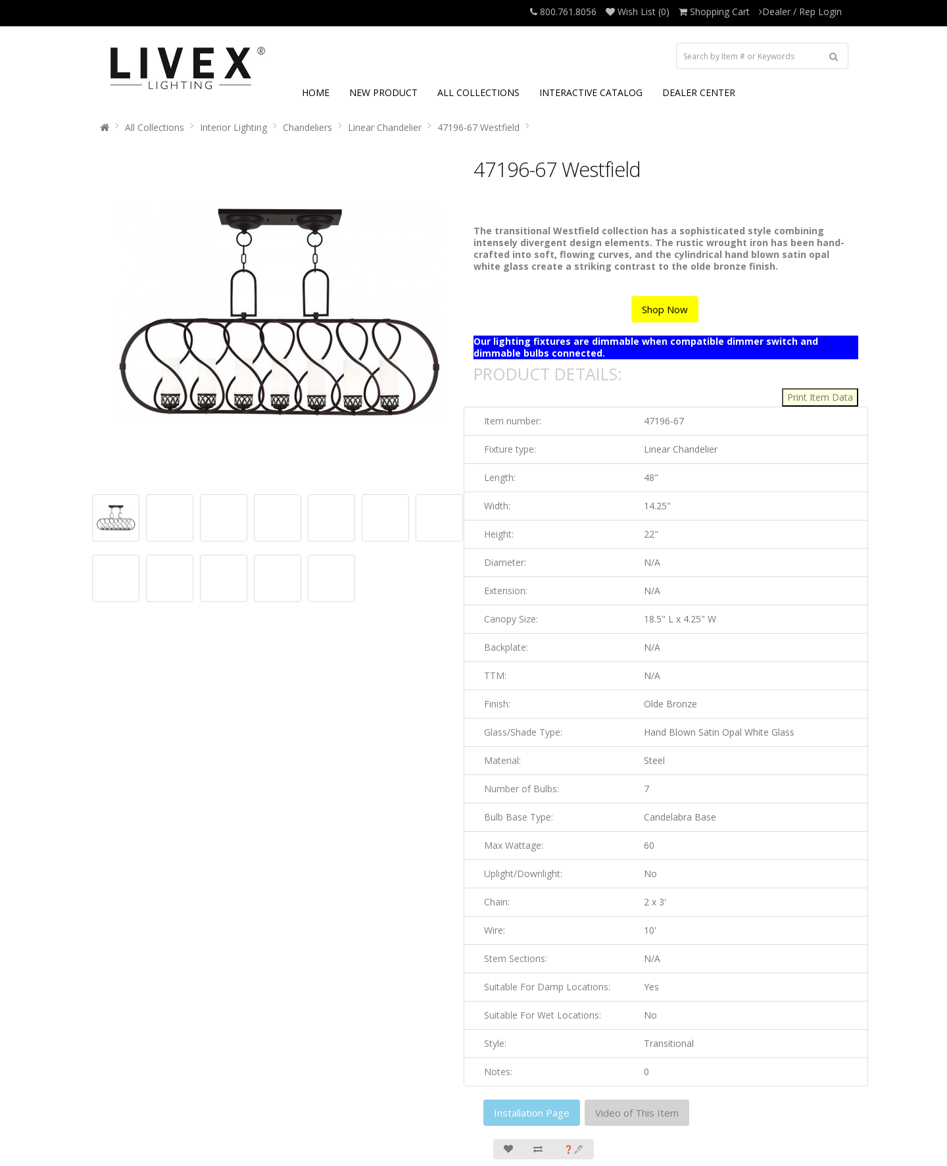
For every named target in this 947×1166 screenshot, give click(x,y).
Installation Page (532, 1112)
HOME (315, 92)
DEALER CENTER (698, 92)
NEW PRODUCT (383, 92)
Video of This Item (637, 1112)
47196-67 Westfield (478, 127)
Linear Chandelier (385, 127)
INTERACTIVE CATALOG (591, 92)
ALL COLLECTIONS (478, 92)
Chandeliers (307, 127)
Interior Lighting (233, 127)
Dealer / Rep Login (800, 11)
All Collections (154, 127)
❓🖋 (573, 1149)
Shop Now (665, 309)
